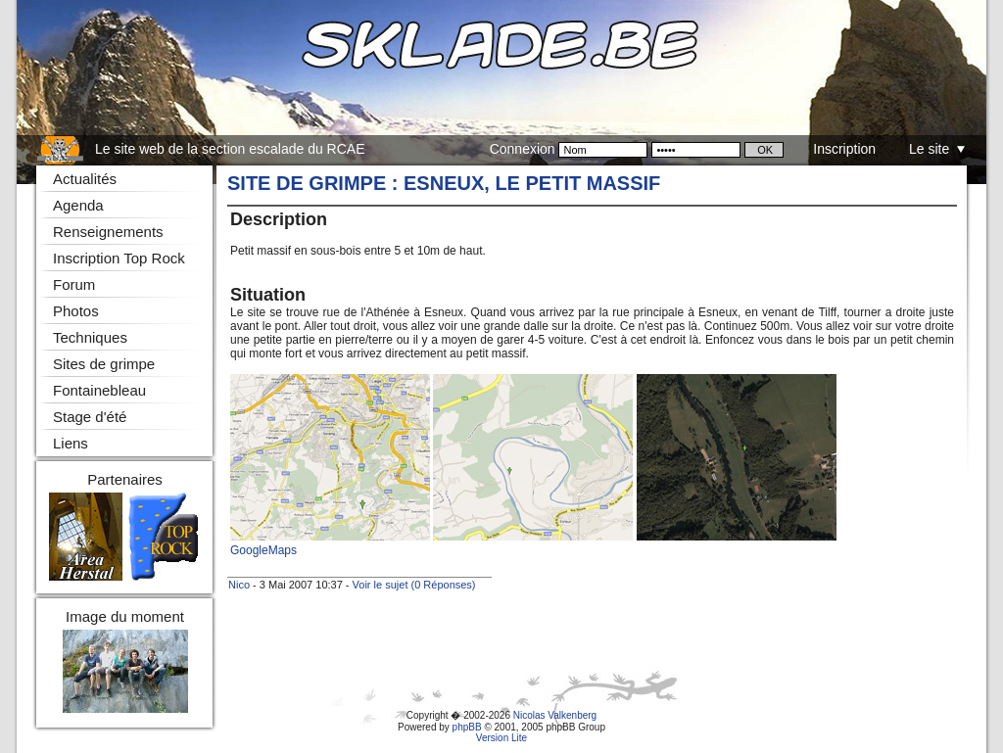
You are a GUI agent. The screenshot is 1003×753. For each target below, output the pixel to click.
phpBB (467, 727)
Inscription (844, 149)
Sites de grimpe (104, 363)
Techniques (90, 337)
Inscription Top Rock (119, 258)
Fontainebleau (99, 390)
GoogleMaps (263, 550)
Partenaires (125, 479)
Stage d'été (89, 416)
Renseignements (108, 231)
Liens (70, 443)
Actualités (85, 178)
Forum (74, 284)
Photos (76, 311)
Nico (239, 584)
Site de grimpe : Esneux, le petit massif (443, 183)
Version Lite (501, 737)
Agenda (78, 205)
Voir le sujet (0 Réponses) (414, 584)
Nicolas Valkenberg (555, 715)
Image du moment (125, 616)
